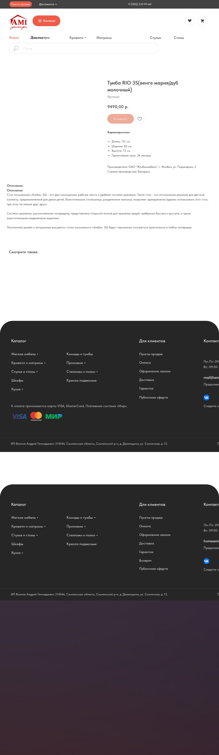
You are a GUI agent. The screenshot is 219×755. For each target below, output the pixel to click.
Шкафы (17, 380)
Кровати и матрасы (27, 363)
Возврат (145, 560)
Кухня (16, 389)
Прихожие (75, 363)
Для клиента (46, 4)
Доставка (146, 380)
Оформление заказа (154, 371)
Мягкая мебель (23, 354)
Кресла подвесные (82, 380)
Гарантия (146, 388)
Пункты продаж (20, 4)
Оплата (145, 363)
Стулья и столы (23, 371)
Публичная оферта (153, 397)
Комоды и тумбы (80, 354)
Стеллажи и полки (81, 371)
